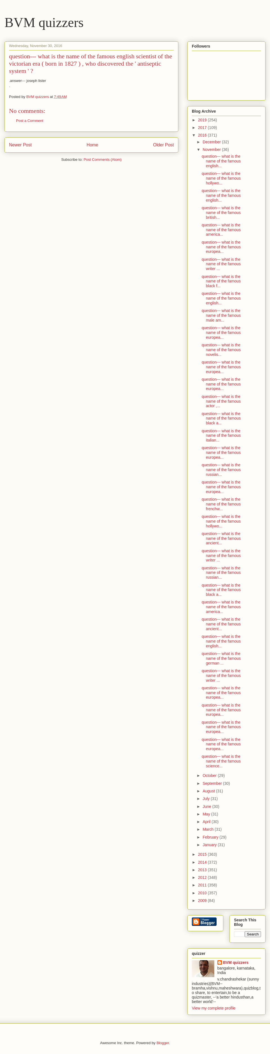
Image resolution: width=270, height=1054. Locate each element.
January (210, 845)
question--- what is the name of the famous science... (221, 761)
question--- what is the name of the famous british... (221, 213)
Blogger (162, 1043)
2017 (203, 127)
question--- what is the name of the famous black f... (221, 281)
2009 (203, 900)
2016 (203, 135)
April (207, 821)
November (212, 149)
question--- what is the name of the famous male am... (221, 315)
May (206, 814)
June (207, 806)
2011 (203, 885)
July (206, 798)
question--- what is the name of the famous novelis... (221, 350)
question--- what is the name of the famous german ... (221, 658)
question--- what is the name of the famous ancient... (221, 538)
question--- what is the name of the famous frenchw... (221, 504)
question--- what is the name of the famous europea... (221, 247)
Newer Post (20, 144)
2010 (203, 893)
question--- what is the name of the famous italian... (221, 436)
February (210, 837)
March (208, 829)
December (212, 142)
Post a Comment (29, 121)
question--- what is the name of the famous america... (221, 230)
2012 (203, 877)
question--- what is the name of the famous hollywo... (221, 178)
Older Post (163, 144)
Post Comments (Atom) (103, 159)
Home (92, 144)
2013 (203, 870)
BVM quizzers (44, 22)
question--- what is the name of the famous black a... (221, 418)
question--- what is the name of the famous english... (221, 161)
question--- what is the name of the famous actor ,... (221, 401)
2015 (203, 854)
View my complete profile (213, 1008)
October (210, 775)
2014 (203, 862)
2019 (203, 120)
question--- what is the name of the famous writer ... (221, 264)
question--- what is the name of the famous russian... (221, 470)
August (209, 791)
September (212, 783)
